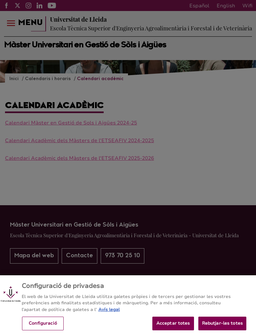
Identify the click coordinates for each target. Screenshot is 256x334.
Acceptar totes (173, 326)
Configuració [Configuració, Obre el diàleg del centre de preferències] (43, 326)
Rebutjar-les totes (222, 326)
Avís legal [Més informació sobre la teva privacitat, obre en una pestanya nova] (109, 313)
